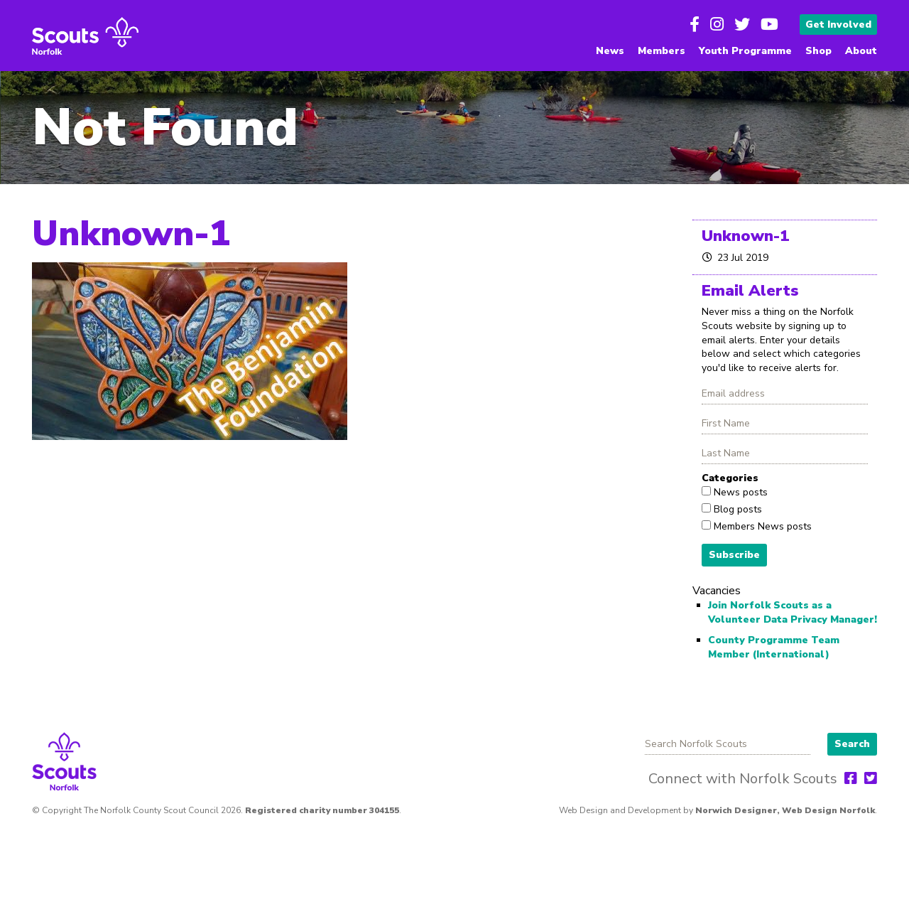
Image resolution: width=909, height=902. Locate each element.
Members (661, 51)
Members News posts (761, 526)
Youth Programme (745, 51)
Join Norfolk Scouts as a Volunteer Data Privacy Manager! (792, 612)
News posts (739, 492)
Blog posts (736, 509)
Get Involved (838, 24)
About (861, 51)
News (610, 51)
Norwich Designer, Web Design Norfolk (785, 810)
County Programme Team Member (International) (773, 647)
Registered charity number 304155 (322, 810)
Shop (818, 51)
